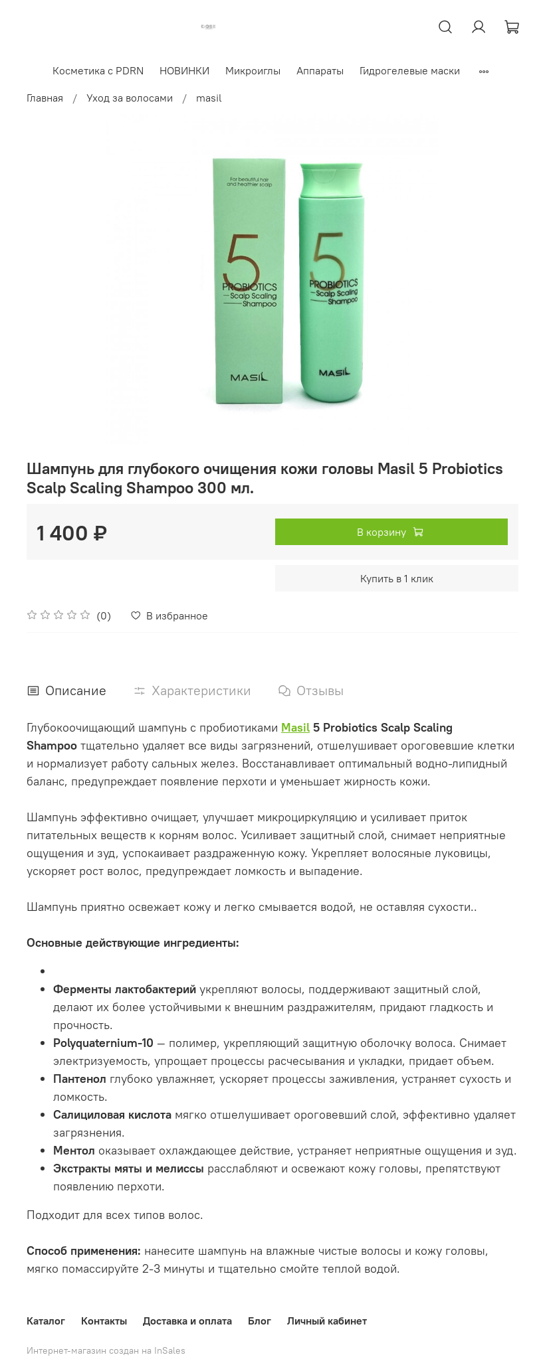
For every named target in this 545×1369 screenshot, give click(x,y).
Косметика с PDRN (98, 70)
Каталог (46, 1320)
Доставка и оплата (187, 1320)
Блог (259, 1320)
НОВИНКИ (185, 70)
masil (209, 97)
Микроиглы (253, 70)
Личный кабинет (327, 1320)
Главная (45, 97)
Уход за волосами (129, 97)
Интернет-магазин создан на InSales (106, 1350)
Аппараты (320, 70)
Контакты (104, 1320)
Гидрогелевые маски (410, 70)
